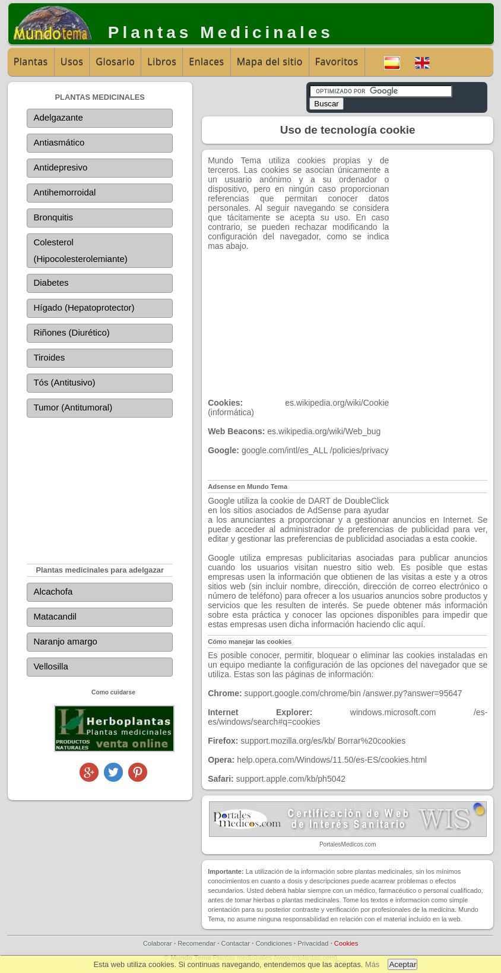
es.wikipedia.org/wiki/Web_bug (323, 431)
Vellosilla (50, 666)
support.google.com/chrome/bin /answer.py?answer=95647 (353, 693)
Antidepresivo (60, 167)
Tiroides (49, 357)
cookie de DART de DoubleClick (329, 501)
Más (372, 964)
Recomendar (196, 943)
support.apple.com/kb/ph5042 (290, 779)
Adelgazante (58, 117)
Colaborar (157, 943)
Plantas (31, 61)
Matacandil (55, 616)
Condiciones (273, 943)
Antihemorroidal (64, 192)
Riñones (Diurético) (71, 332)
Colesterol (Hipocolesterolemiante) (80, 250)
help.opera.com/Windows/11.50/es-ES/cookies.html (332, 759)
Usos (72, 61)
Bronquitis (53, 217)
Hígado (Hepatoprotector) (83, 307)
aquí (415, 624)
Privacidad (312, 943)
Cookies (346, 943)
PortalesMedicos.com (347, 844)
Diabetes (50, 282)
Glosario (115, 61)
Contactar (236, 943)
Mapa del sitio (270, 61)
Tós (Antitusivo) (64, 382)
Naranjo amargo (65, 641)
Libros (161, 61)
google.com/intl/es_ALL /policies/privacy (315, 450)
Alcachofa (52, 591)
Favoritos (337, 61)
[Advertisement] (100, 487)
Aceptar (402, 964)
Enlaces (206, 61)
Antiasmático (58, 142)
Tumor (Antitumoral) (72, 407)
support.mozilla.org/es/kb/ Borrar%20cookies (322, 740)
